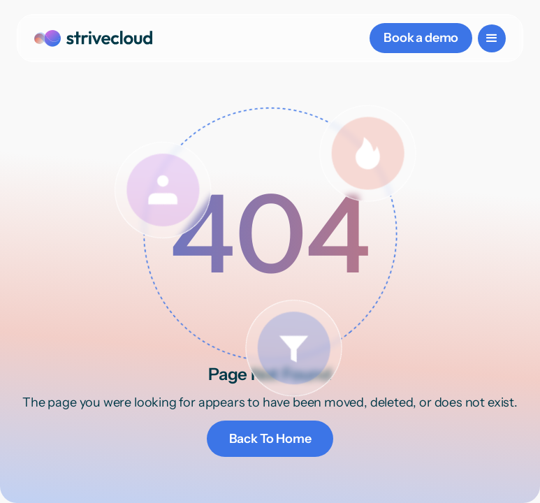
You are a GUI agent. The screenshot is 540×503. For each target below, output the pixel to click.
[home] (93, 38)
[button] (492, 38)
